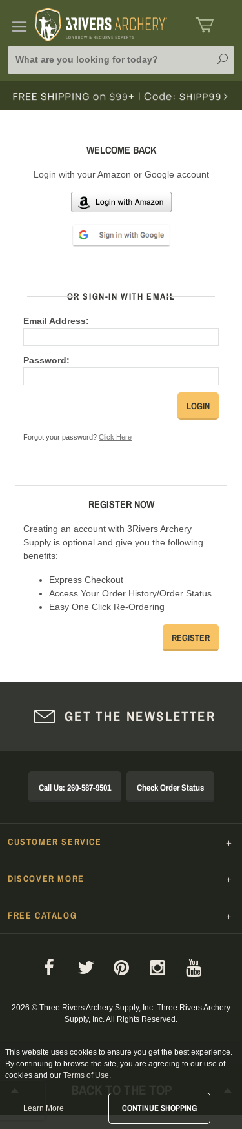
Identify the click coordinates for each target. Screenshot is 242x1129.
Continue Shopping (159, 1108)
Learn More (43, 1108)
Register (191, 638)
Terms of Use (86, 1075)
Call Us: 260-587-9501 (75, 787)
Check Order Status (170, 787)
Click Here (115, 437)
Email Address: (56, 321)
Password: (46, 360)
